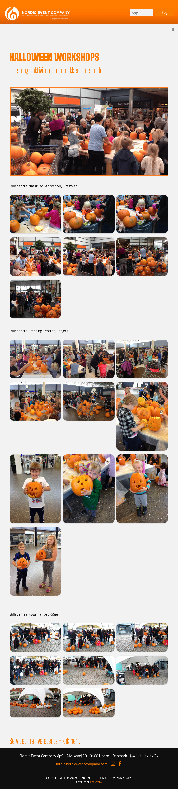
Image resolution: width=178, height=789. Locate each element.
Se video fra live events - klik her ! (45, 740)
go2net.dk (96, 782)
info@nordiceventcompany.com (81, 764)
